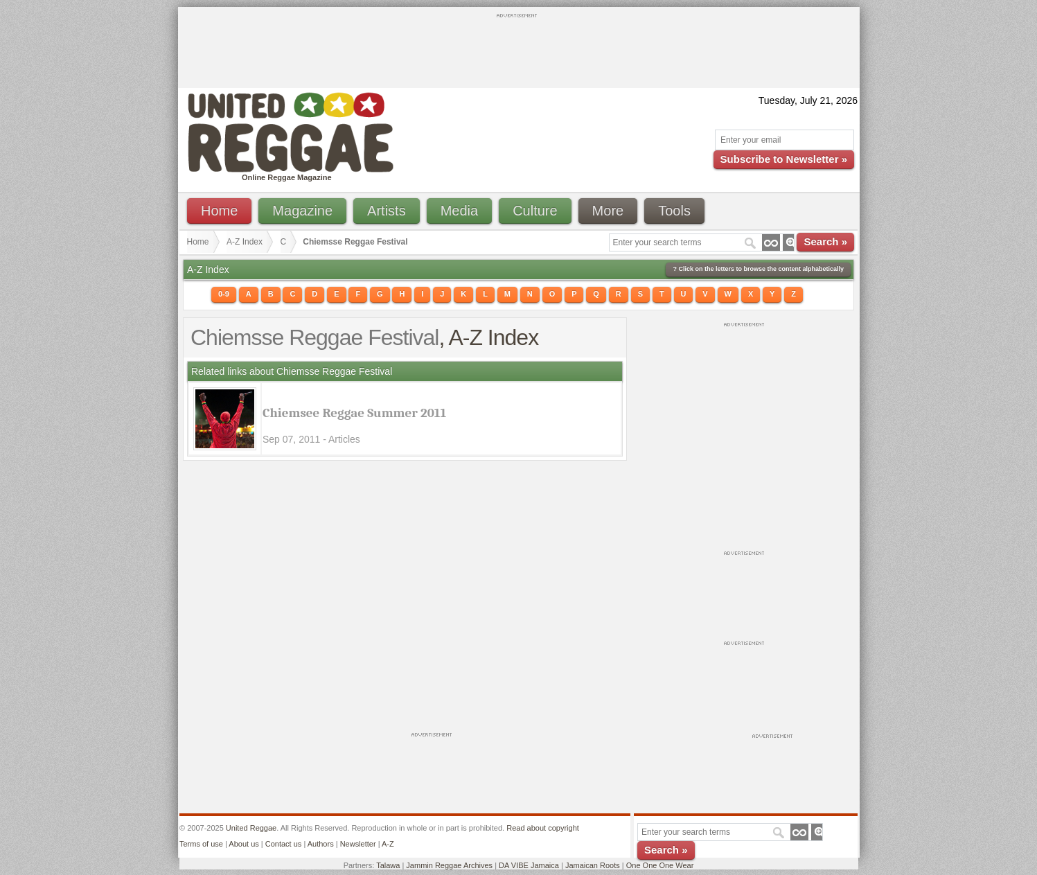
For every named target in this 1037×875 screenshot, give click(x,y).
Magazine (302, 210)
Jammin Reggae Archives (449, 865)
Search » (825, 241)
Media (459, 210)
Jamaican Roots (592, 865)
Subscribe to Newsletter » (783, 159)
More (608, 210)
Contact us (283, 844)
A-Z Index (245, 242)
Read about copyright (542, 828)
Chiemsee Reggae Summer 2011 (354, 413)
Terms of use (201, 844)
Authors (321, 844)
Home (219, 210)
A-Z (388, 844)
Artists (386, 210)
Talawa (388, 865)
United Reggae (251, 828)
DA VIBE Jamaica (529, 865)
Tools (674, 210)
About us (243, 844)
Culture (535, 210)
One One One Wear (660, 865)
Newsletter (358, 844)
